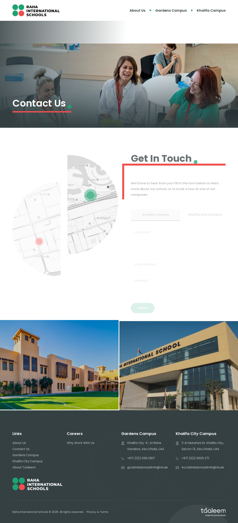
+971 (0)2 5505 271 (195, 458)
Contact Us (20, 449)
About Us (137, 10)
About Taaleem (24, 467)
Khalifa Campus (211, 10)
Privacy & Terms (97, 512)
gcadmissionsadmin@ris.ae (147, 467)
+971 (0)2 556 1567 (141, 458)
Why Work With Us (80, 443)
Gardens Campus (171, 10)
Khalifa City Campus (27, 461)
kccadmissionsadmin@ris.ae (203, 467)
